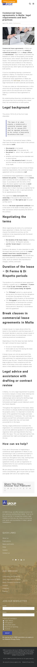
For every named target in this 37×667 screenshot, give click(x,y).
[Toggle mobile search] (30, 4)
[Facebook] (13, 559)
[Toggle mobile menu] (33, 4)
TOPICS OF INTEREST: (10, 618)
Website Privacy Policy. (12, 639)
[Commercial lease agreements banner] (18, 36)
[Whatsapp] (24, 559)
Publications (17, 23)
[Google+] (18, 559)
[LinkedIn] (21, 559)
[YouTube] (16, 559)
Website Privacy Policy (28, 662)
